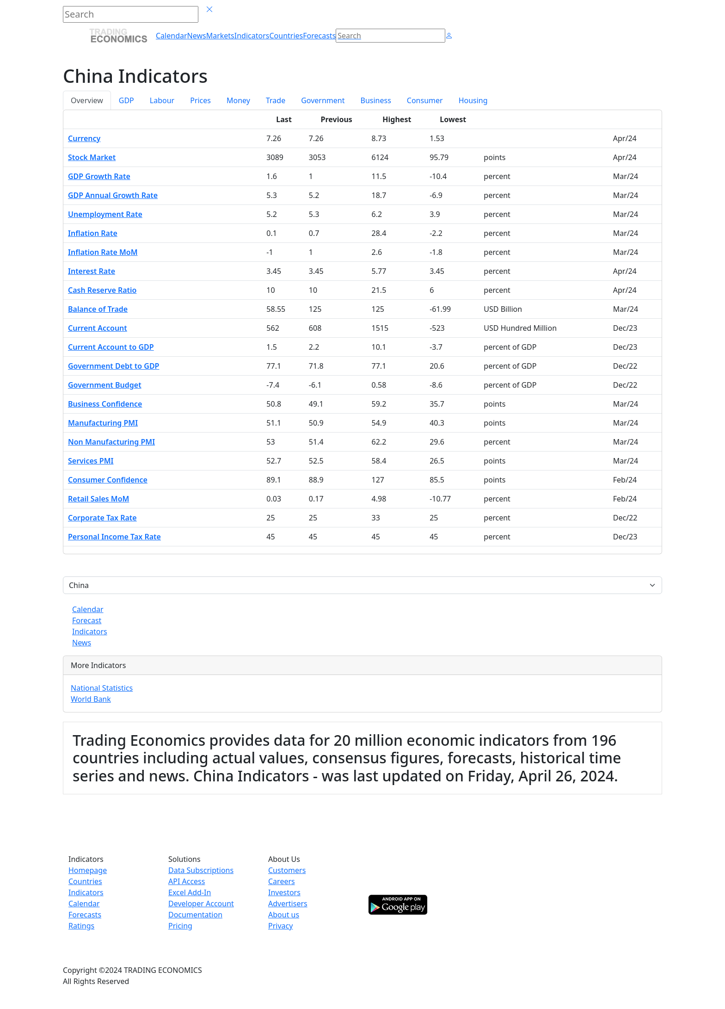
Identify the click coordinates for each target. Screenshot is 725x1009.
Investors (284, 892)
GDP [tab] (126, 100)
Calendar (88, 609)
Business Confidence (105, 404)
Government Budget (104, 385)
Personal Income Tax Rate (114, 537)
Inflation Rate (92, 233)
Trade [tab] (275, 100)
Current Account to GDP (111, 347)
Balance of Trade (98, 309)
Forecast (86, 620)
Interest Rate (91, 271)
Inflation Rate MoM (103, 252)
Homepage (87, 870)
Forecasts (84, 915)
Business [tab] (376, 100)
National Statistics (102, 688)
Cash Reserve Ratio (102, 290)
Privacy (280, 926)
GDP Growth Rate (99, 176)
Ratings (81, 926)
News (81, 643)
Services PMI (90, 461)
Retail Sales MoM (98, 499)
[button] (449, 36)
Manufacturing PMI (103, 423)
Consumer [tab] (425, 100)
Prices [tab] (200, 100)
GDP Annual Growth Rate (113, 195)
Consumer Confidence (107, 480)
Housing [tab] (473, 100)
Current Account (97, 328)
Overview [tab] (87, 100)
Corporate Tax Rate (102, 518)
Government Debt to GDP (113, 366)
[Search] (390, 36)
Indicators (89, 631)
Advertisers (287, 903)
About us (283, 915)
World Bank (91, 699)
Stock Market (92, 157)
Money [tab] (238, 100)
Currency (84, 138)
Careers (281, 881)
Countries (85, 881)
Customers (287, 870)
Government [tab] (322, 100)
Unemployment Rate (105, 214)
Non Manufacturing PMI (111, 442)
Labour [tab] (162, 100)
